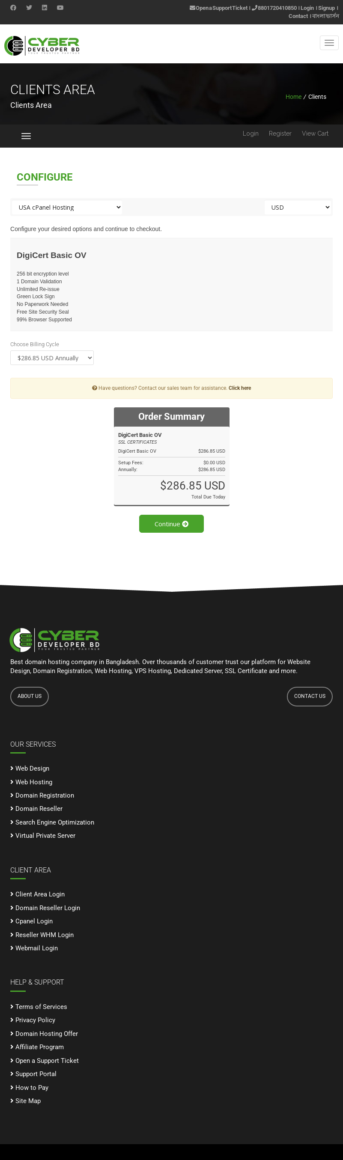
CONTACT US (309, 696)
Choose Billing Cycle (34, 344)
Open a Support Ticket (219, 8)
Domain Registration (42, 795)
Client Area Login (37, 894)
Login (307, 8)
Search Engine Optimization (52, 822)
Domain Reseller (36, 809)
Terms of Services (38, 1007)
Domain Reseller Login (45, 908)
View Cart (315, 133)
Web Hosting (31, 782)
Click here (240, 388)
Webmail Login (34, 948)
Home (293, 96)
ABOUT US (30, 696)
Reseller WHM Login (42, 935)
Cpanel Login (31, 921)
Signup (326, 8)
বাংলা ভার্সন (325, 16)
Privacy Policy (32, 1020)
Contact (298, 16)
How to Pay (29, 1088)
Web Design (29, 768)
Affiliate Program (37, 1047)
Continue (171, 523)
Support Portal (33, 1074)
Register (280, 133)
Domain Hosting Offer (44, 1034)
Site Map (25, 1101)
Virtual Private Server (42, 836)
